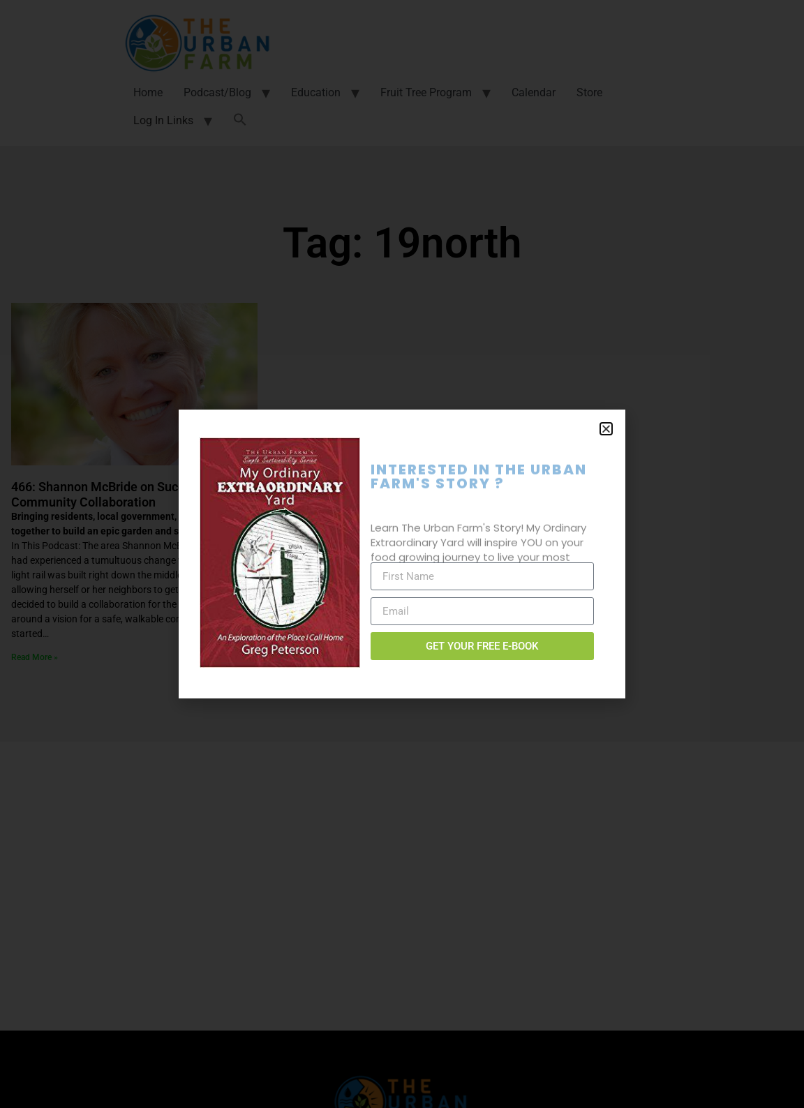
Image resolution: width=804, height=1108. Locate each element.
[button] (606, 429)
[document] (402, 554)
